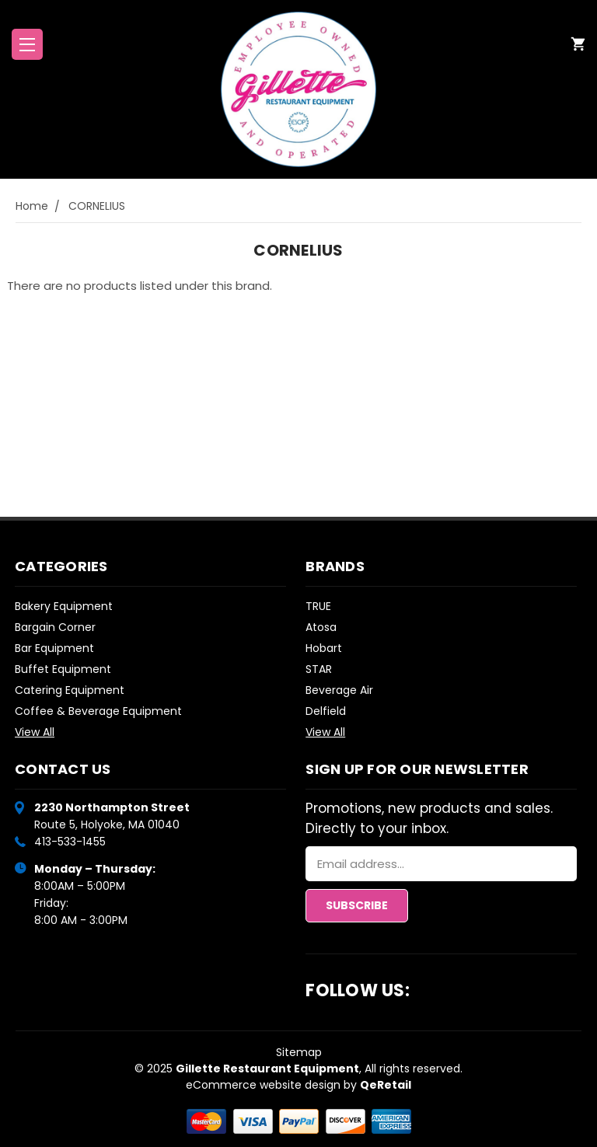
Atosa (321, 627)
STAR (318, 669)
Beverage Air (339, 690)
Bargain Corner (55, 627)
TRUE (318, 606)
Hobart (323, 648)
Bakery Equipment (64, 606)
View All (34, 732)
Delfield (325, 711)
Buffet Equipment (63, 669)
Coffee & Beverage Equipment (98, 711)
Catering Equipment (69, 690)
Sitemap (299, 1052)
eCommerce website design (263, 1085)
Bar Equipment (54, 648)
